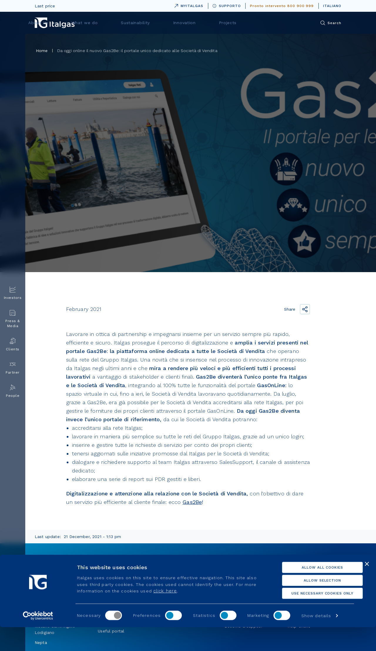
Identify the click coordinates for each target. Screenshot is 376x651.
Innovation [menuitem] (242, 22)
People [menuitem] (12, 391)
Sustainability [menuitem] (200, 22)
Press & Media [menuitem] (12, 319)
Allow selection (311, 604)
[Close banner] (367, 588)
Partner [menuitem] (13, 367)
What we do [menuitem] (156, 22)
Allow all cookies (312, 591)
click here (165, 614)
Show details (316, 639)
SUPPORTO (227, 6)
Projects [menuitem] (280, 22)
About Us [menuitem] (116, 22)
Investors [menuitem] (13, 293)
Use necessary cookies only (312, 617)
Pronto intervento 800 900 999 (282, 6)
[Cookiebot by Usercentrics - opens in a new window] (38, 639)
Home (42, 50)
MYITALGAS (187, 5)
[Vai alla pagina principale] (55, 22)
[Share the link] (305, 309)
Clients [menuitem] (12, 344)
